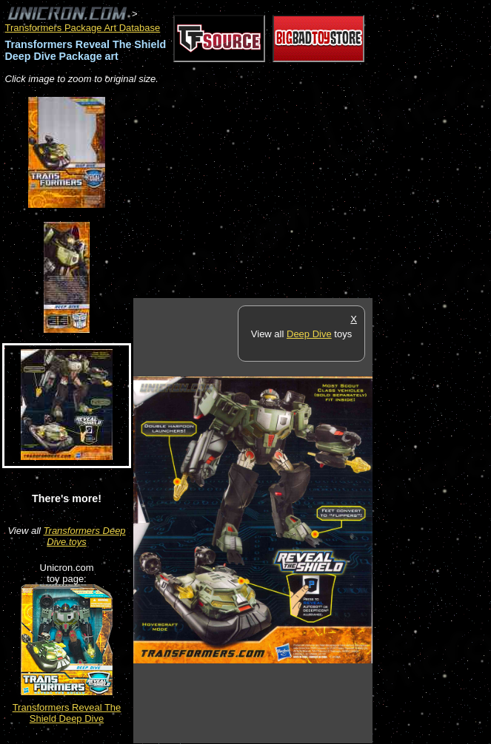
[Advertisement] (306, 192)
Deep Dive (309, 333)
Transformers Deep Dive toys (85, 536)
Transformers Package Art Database (83, 27)
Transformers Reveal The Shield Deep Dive (67, 713)
